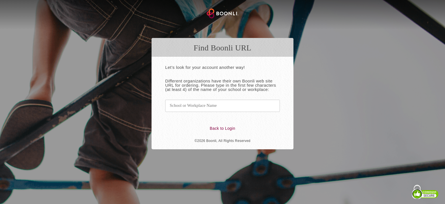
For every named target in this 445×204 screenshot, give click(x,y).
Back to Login (222, 128)
